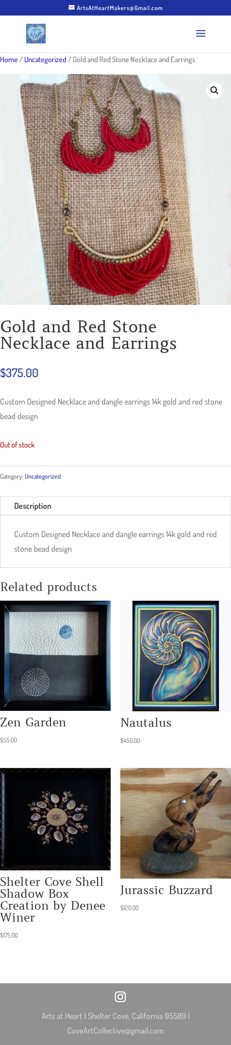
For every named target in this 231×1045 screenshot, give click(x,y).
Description (32, 506)
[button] (214, 90)
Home (9, 59)
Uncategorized (45, 59)
